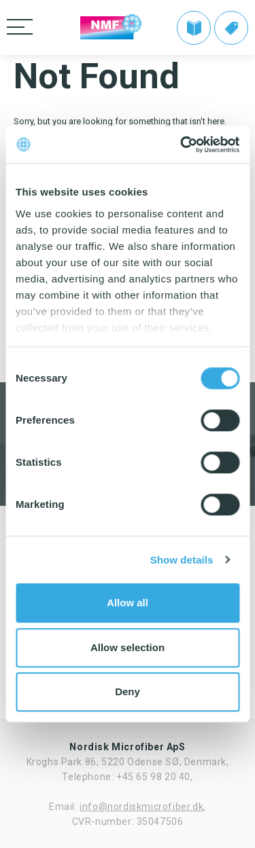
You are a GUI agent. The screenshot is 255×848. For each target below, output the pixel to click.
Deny (127, 691)
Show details (182, 560)
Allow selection (127, 647)
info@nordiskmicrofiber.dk (141, 806)
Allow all (127, 602)
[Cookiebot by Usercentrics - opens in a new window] (181, 144)
